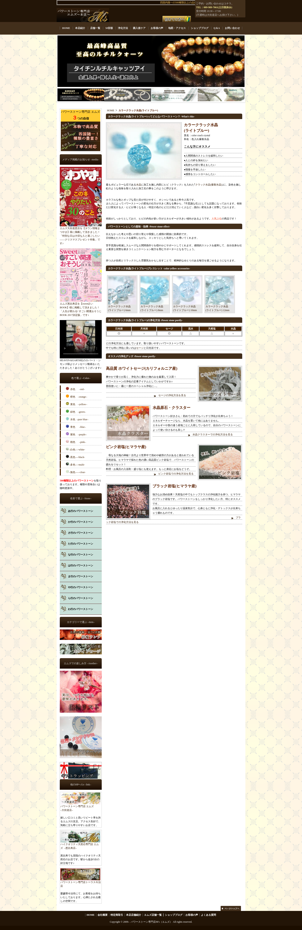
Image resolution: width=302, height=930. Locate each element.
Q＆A (216, 28)
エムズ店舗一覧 (153, 914)
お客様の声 (157, 28)
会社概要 (103, 914)
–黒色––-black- (75, 457)
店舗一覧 (95, 28)
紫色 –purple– (76, 434)
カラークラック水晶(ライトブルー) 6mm (122, 306)
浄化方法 (123, 28)
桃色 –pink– (76, 442)
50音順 (109, 28)
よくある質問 (208, 914)
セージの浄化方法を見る (172, 395)
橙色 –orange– (76, 396)
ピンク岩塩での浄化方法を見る (176, 473)
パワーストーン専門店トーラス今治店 (80, 882)
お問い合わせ (232, 28)
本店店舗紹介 (133, 914)
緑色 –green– (76, 411)
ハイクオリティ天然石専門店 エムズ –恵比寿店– (80, 845)
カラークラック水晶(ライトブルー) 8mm (155, 306)
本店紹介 (80, 28)
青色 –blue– (76, 426)
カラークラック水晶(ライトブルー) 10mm (187, 306)
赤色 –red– (75, 389)
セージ (140, 347)
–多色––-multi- (75, 464)
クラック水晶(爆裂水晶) (208, 184)
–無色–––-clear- (76, 472)
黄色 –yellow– (76, 404)
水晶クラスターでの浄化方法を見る (213, 434)
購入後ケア (139, 28)
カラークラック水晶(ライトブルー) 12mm (220, 306)
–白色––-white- (75, 449)
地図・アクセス (177, 28)
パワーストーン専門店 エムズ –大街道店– (80, 807)
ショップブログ (199, 28)
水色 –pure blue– (77, 419)
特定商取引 (117, 914)
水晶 (138, 184)
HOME (66, 28)
